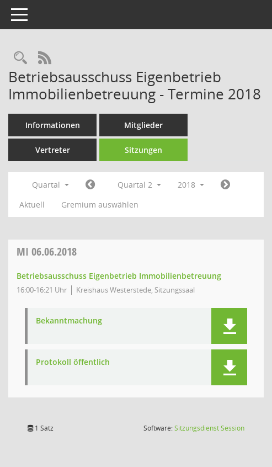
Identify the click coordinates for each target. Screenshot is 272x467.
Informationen (52, 125)
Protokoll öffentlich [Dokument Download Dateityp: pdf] (73, 362)
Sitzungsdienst (209, 428)
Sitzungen (143, 150)
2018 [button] (191, 184)
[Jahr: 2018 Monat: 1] (90, 185)
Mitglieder (143, 125)
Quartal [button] (50, 184)
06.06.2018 (47, 251)
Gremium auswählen (99, 204)
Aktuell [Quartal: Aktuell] (32, 204)
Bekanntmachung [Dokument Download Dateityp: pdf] (69, 321)
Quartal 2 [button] (139, 184)
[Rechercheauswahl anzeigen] (20, 58)
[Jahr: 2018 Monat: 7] (225, 185)
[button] (229, 326)
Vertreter (52, 150)
